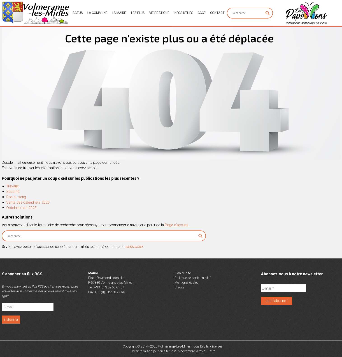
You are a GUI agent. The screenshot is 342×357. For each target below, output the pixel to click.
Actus (77, 13)
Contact (217, 13)
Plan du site (182, 273)
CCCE (202, 13)
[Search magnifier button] (267, 13)
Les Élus (138, 13)
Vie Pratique (159, 13)
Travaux (12, 186)
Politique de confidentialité (192, 278)
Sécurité (12, 191)
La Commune (97, 13)
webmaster (134, 246)
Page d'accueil (176, 225)
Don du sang (16, 197)
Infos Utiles (183, 13)
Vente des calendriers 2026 (28, 202)
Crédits (179, 287)
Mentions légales (186, 282)
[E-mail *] (283, 288)
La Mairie (119, 13)
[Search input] (248, 13)
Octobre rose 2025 (21, 208)
